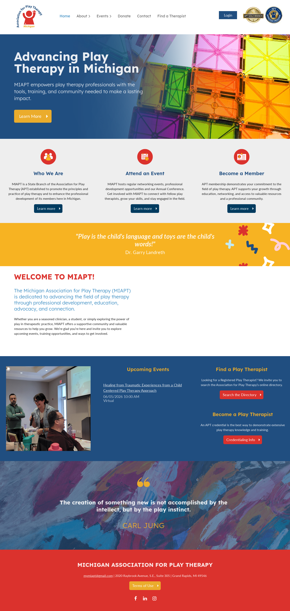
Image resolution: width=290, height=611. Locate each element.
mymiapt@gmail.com (98, 576)
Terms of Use (143, 585)
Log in (228, 15)
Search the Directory (239, 394)
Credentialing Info (240, 439)
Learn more (30, 116)
